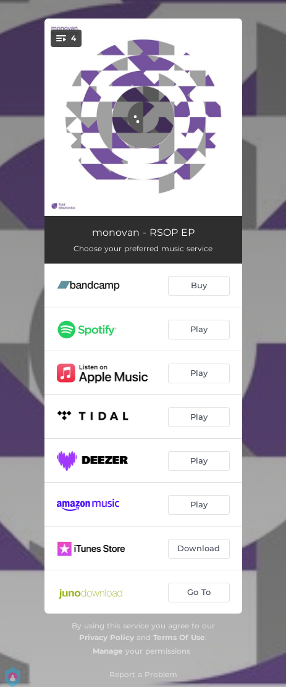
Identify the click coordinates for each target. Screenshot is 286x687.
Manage (108, 651)
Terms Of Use (179, 637)
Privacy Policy (106, 637)
